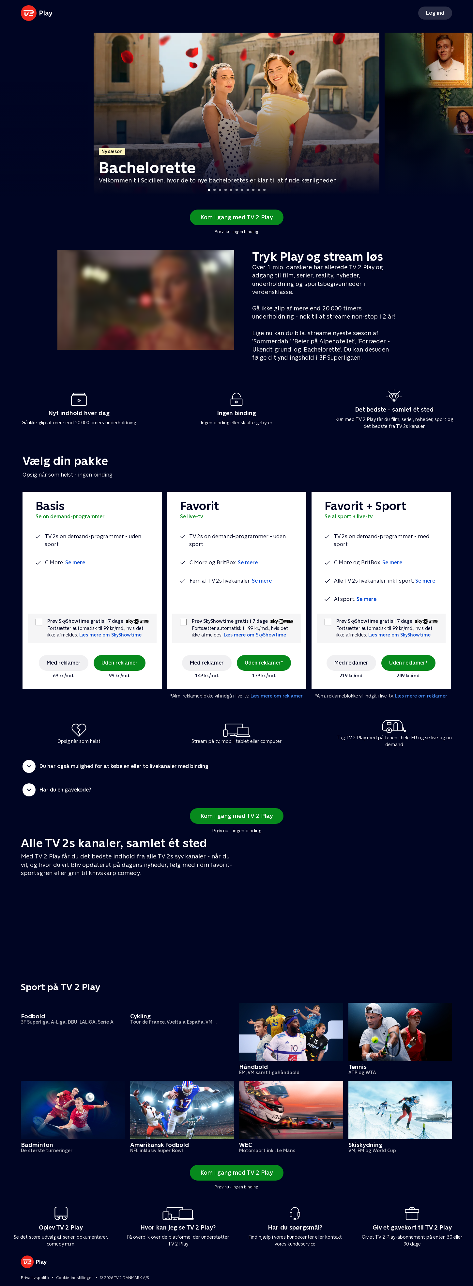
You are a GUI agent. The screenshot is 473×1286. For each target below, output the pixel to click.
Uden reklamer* (264, 663)
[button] (236, 766)
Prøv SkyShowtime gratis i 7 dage (85, 621)
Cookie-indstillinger (74, 1278)
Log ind (435, 13)
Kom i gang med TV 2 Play (236, 217)
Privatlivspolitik (35, 1278)
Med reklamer (64, 663)
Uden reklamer (119, 663)
